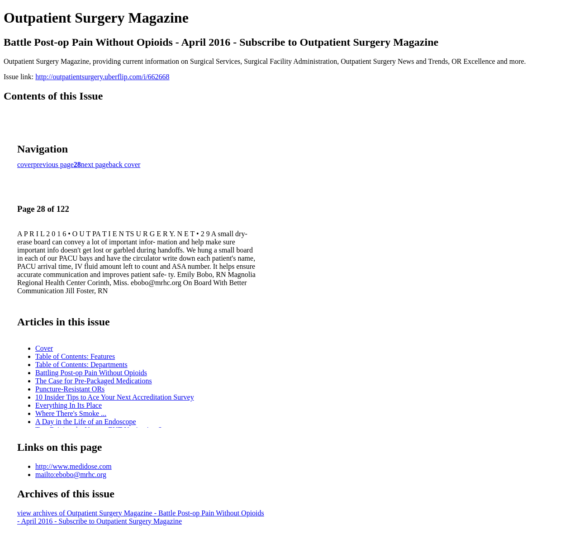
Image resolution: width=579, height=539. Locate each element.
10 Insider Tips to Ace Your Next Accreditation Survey (114, 397)
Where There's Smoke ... (70, 413)
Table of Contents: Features (75, 356)
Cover (44, 348)
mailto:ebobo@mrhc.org (70, 474)
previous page (53, 164)
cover (25, 164)
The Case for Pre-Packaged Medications (93, 381)
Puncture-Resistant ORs (69, 389)
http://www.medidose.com (73, 466)
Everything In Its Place (68, 405)
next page (95, 164)
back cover (125, 164)
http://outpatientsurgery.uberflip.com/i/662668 (102, 77)
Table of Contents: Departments (81, 364)
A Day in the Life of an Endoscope (85, 421)
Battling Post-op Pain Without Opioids (91, 373)
